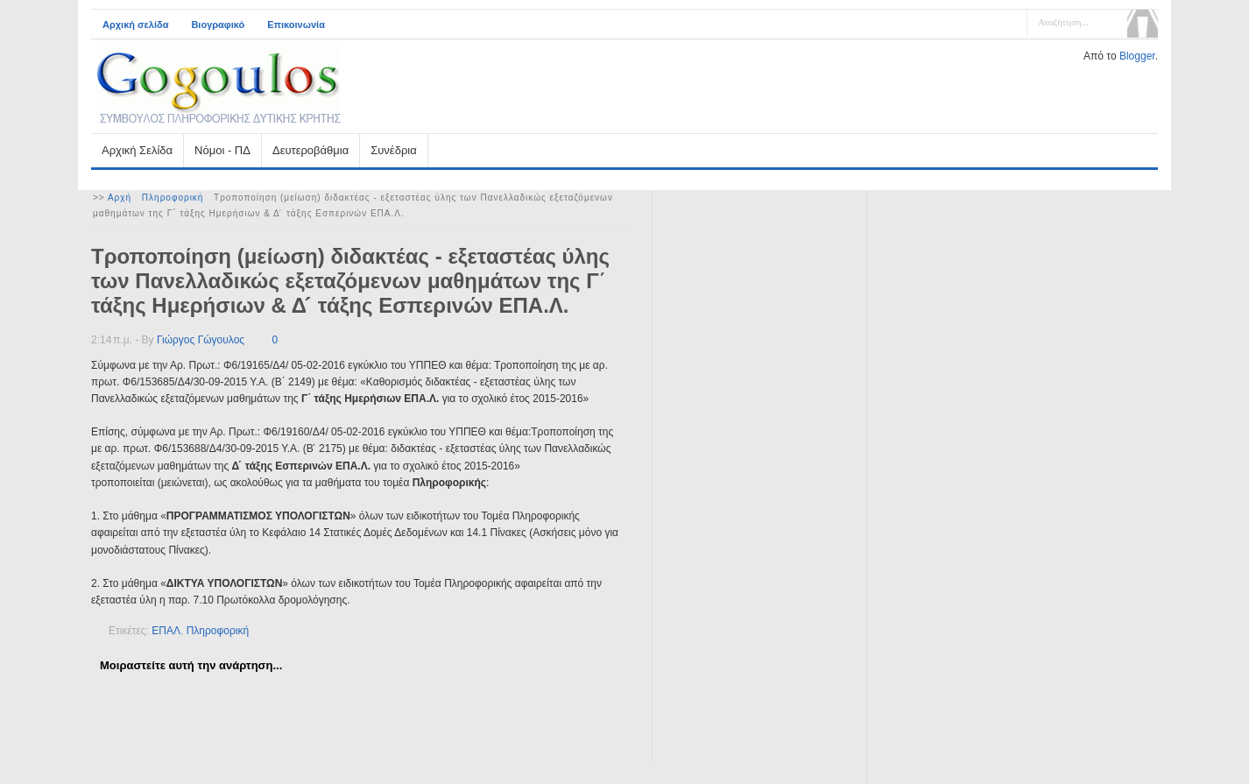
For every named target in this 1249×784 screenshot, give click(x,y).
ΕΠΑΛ (166, 631)
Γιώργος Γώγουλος (200, 340)
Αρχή (119, 197)
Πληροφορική (173, 197)
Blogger (1137, 56)
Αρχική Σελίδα (137, 150)
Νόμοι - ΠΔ (222, 150)
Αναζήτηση (1142, 24)
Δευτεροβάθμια (310, 150)
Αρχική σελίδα (135, 24)
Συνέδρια (393, 150)
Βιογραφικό (217, 24)
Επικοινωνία (296, 24)
